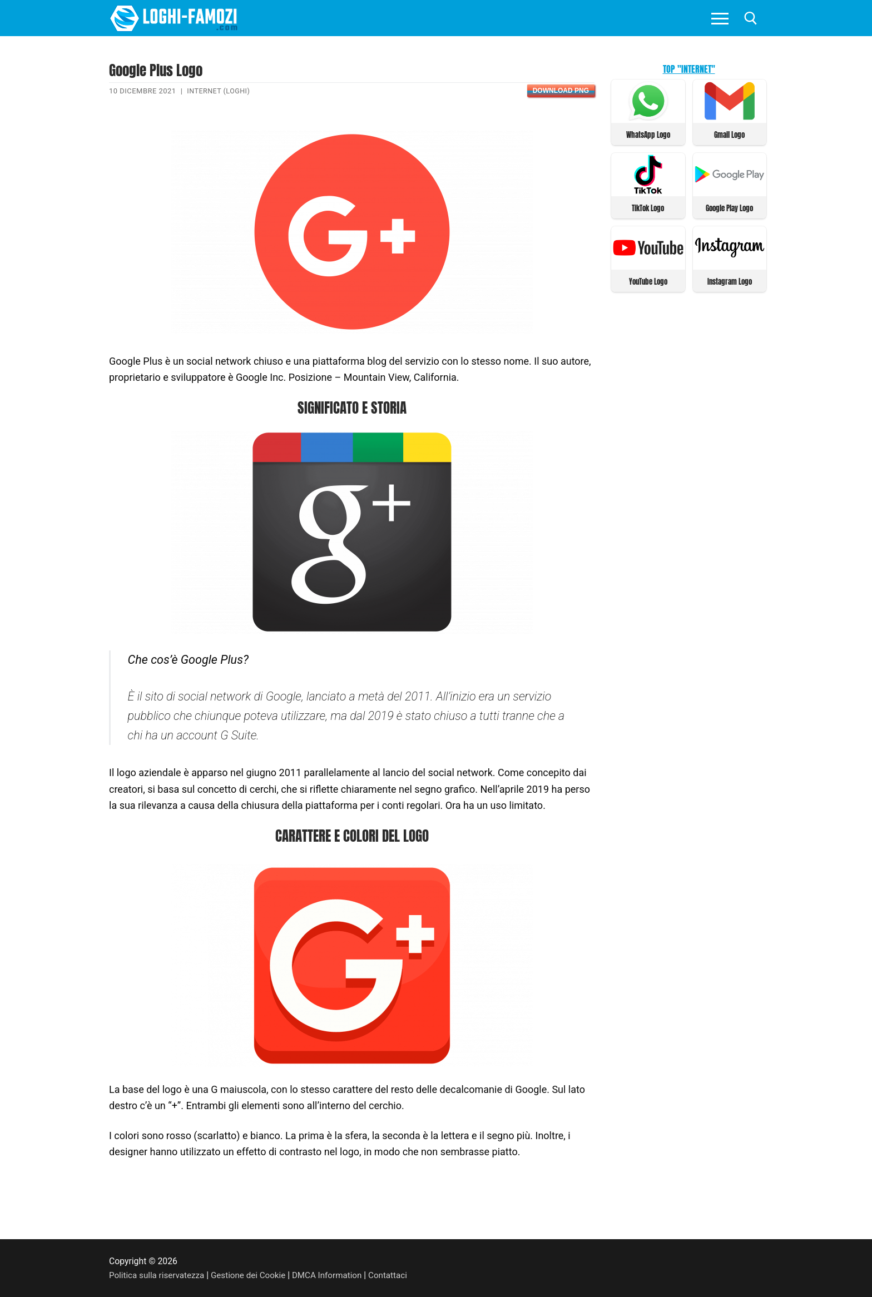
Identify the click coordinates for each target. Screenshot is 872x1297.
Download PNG (561, 91)
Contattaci (398, 1275)
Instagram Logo (729, 280)
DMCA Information (335, 1275)
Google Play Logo (729, 207)
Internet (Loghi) (219, 91)
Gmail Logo (729, 134)
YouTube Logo (648, 280)
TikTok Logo (648, 207)
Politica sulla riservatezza (158, 1275)
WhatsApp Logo (648, 134)
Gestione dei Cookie (253, 1275)
